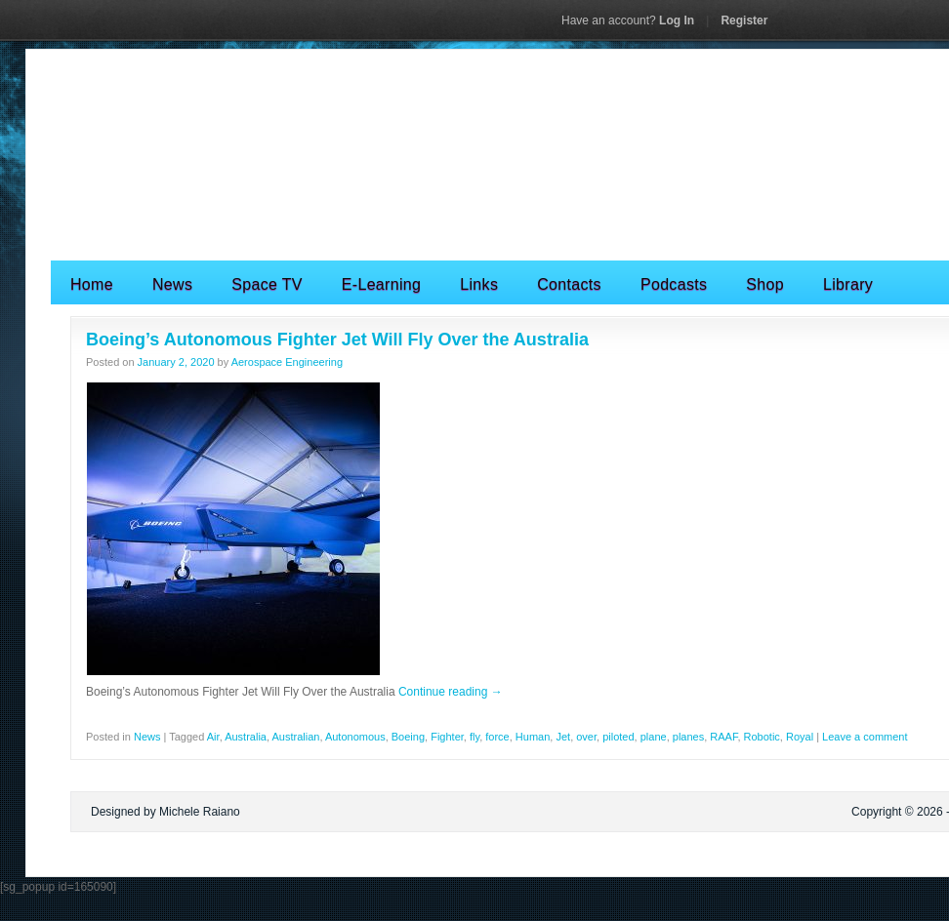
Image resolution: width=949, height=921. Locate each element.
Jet (563, 736)
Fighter (447, 736)
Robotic (762, 736)
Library (848, 284)
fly (474, 736)
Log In (627, 20)
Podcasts (673, 284)
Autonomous (355, 736)
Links (479, 284)
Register (744, 20)
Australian (295, 736)
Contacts (569, 284)
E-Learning (381, 284)
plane (653, 736)
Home (91, 284)
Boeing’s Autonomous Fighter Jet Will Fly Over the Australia (337, 339)
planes (688, 736)
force (497, 736)
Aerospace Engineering (287, 362)
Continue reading (450, 692)
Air (213, 736)
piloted (618, 736)
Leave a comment (864, 736)
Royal (799, 736)
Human (533, 736)
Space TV (267, 284)
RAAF (723, 736)
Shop (765, 284)
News (172, 284)
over (586, 736)
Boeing (408, 736)
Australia (246, 736)
